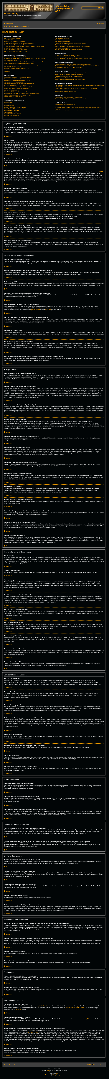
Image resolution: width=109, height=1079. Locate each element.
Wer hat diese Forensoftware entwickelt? (65, 104)
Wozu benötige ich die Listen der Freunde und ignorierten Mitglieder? (73, 64)
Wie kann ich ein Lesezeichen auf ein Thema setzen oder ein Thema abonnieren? (76, 88)
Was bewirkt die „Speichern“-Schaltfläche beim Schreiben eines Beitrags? (23, 93)
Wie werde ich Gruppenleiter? (62, 44)
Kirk (57, 1073)
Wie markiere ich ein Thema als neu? (13, 96)
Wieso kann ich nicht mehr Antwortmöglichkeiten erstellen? (19, 83)
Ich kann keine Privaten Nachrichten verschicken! (67, 55)
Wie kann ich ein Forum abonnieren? (64, 90)
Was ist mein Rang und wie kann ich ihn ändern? (16, 68)
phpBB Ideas (88, 1019)
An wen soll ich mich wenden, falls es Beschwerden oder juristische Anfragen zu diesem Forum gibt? (78, 108)
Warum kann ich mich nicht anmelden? (14, 44)
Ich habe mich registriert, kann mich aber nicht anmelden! (19, 43)
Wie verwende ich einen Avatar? (12, 66)
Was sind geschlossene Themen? (12, 113)
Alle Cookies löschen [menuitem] (98, 1064)
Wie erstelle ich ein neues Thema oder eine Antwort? (17, 77)
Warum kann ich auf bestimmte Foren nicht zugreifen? (18, 87)
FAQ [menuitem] (89, 1064)
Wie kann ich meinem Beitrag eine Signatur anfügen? (18, 80)
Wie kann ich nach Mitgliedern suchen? (65, 77)
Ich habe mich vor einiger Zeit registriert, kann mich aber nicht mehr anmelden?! (24, 46)
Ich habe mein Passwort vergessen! (13, 48)
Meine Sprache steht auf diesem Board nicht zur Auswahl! (19, 63)
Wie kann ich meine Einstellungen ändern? (15, 56)
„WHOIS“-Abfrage (33, 1032)
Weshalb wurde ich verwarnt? (11, 90)
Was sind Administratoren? (62, 38)
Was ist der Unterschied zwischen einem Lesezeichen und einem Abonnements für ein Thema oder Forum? (79, 85)
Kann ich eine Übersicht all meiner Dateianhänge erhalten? (70, 98)
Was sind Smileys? (9, 105)
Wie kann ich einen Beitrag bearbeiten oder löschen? (17, 78)
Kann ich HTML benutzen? (11, 104)
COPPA (101, 172)
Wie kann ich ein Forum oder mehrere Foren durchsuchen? (70, 73)
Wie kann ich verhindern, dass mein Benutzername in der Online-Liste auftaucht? (25, 58)
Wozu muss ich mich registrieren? (12, 38)
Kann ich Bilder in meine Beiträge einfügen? (15, 107)
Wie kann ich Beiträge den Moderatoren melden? (16, 91)
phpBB (48, 1070)
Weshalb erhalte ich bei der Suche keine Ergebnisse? (69, 74)
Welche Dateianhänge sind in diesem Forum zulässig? (69, 97)
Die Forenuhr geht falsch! (10, 60)
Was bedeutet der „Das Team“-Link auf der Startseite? (69, 49)
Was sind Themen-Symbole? (11, 115)
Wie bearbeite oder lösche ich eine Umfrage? (15, 85)
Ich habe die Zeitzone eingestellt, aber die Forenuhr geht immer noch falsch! (23, 61)
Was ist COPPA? (8, 40)
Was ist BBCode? (8, 102)
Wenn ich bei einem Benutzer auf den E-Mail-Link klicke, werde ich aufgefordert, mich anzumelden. (26, 70)
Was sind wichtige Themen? (11, 112)
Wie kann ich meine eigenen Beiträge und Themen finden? (70, 79)
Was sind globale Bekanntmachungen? (14, 108)
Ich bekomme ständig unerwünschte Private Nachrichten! (70, 56)
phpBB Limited (35, 309)
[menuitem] (100, 23)
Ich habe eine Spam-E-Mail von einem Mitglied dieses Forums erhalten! (73, 58)
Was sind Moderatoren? (61, 40)
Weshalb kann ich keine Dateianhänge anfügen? (16, 88)
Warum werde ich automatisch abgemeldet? (15, 49)
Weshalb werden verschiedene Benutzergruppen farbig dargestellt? (72, 46)
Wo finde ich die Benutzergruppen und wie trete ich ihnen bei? (71, 43)
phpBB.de (48, 309)
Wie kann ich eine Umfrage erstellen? (13, 82)
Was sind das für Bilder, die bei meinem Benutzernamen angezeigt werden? (23, 65)
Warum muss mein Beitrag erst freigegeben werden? (17, 95)
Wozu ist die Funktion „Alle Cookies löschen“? (16, 51)
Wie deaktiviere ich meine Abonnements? (65, 91)
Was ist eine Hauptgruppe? (62, 48)
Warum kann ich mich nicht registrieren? (14, 41)
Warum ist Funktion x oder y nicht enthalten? (66, 106)
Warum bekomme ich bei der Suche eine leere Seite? (69, 76)
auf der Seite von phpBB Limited (75, 1007)
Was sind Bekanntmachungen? (12, 110)
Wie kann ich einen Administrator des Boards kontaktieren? (70, 111)
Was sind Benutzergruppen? (62, 41)
